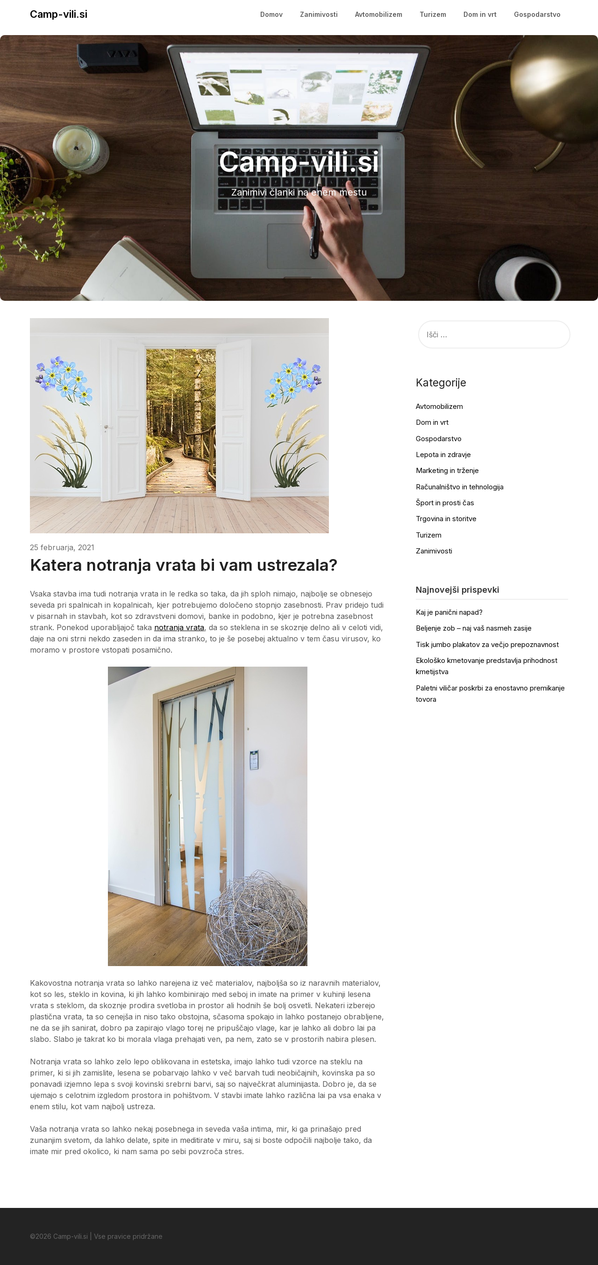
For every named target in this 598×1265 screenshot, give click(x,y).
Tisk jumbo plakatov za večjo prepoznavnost (487, 644)
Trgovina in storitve (446, 518)
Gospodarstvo (537, 14)
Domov (271, 14)
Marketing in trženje (447, 470)
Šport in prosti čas (445, 502)
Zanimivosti (319, 14)
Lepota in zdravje (443, 454)
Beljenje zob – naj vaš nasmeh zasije (474, 628)
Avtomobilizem (378, 14)
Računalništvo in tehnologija (460, 486)
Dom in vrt (480, 14)
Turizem (433, 14)
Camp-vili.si (58, 14)
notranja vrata (179, 627)
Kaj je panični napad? (449, 612)
